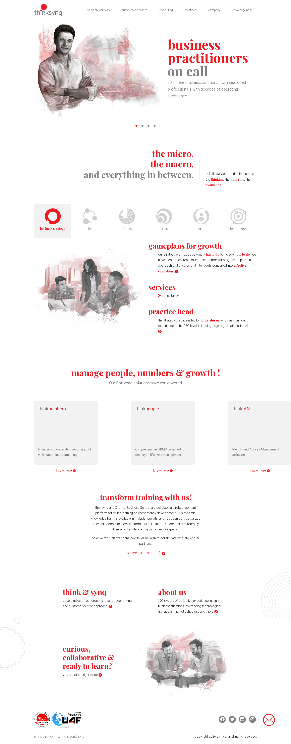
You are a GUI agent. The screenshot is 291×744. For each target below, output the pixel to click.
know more (66, 472)
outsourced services (134, 10)
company (214, 10)
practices (190, 10)
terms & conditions (71, 738)
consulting (166, 10)
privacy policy (44, 738)
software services (98, 10)
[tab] (52, 222)
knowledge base (242, 10)
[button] (136, 125)
